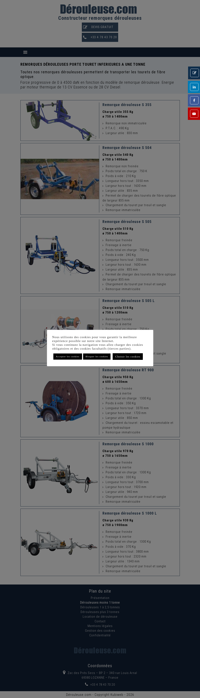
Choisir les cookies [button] (127, 356)
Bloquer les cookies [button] (97, 356)
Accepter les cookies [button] (67, 356)
